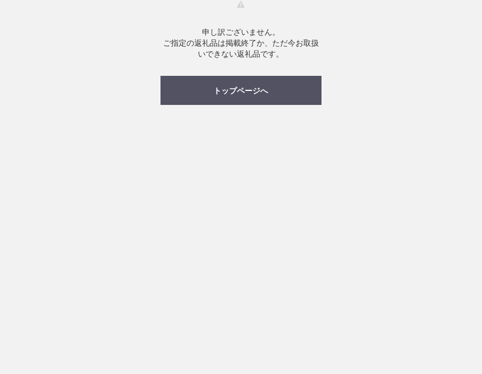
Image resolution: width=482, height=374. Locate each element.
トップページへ (240, 90)
